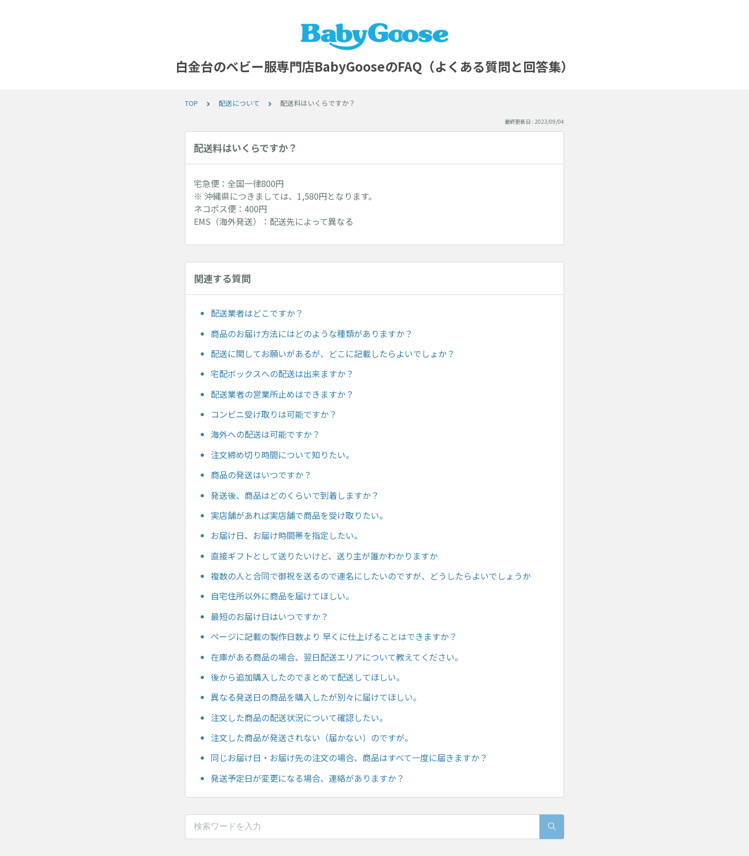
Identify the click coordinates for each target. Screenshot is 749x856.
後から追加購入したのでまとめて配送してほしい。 (308, 677)
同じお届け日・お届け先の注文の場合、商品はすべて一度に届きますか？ (349, 757)
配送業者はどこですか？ (257, 313)
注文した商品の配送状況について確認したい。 (299, 717)
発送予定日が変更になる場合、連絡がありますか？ (308, 778)
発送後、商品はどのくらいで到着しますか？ (295, 495)
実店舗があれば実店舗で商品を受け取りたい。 (299, 515)
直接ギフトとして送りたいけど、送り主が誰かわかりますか (324, 555)
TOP (191, 103)
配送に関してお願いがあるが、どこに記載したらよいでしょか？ (333, 353)
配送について (239, 103)
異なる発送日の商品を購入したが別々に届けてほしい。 (316, 697)
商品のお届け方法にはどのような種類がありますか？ (312, 333)
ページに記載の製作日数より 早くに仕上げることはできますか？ (334, 636)
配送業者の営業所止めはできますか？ (282, 394)
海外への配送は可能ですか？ (265, 434)
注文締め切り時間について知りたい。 (282, 454)
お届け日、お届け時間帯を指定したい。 (286, 535)
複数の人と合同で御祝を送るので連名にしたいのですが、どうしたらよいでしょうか (371, 575)
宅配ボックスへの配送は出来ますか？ (282, 373)
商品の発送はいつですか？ (261, 474)
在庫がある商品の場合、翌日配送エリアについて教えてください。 (337, 657)
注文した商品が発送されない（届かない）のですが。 (312, 737)
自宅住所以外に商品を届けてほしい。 (282, 595)
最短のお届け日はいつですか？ (270, 616)
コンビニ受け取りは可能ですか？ (274, 414)
